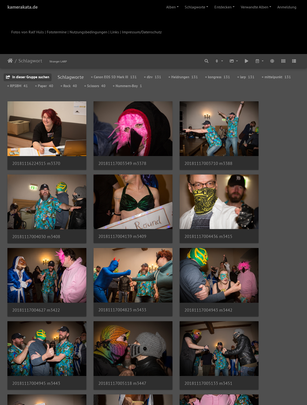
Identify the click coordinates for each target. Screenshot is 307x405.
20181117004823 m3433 (261, 221)
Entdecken (223, 7)
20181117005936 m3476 (186, 351)
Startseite (10, 60)
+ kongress (217, 77)
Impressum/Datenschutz (142, 32)
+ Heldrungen (183, 77)
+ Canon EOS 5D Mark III (114, 77)
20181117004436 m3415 (111, 220)
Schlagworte (195, 7)
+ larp (245, 77)
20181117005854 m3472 (36, 352)
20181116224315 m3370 (36, 155)
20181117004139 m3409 (36, 220)
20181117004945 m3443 (111, 286)
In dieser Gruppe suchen (27, 77)
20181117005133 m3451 (261, 286)
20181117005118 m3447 (186, 286)
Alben (171, 7)
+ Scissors (95, 86)
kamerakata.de (22, 7)
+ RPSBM (17, 86)
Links (114, 32)
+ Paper (44, 86)
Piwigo (163, 395)
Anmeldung (286, 7)
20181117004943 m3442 (36, 286)
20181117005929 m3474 (111, 351)
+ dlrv (152, 77)
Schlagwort (30, 61)
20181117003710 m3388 (186, 155)
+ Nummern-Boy (127, 86)
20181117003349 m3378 (111, 155)
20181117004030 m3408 (261, 155)
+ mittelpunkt (276, 77)
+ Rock (68, 86)
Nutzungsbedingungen (88, 32)
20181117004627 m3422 (186, 221)
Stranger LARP (58, 61)
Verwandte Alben (254, 7)
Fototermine (57, 32)
